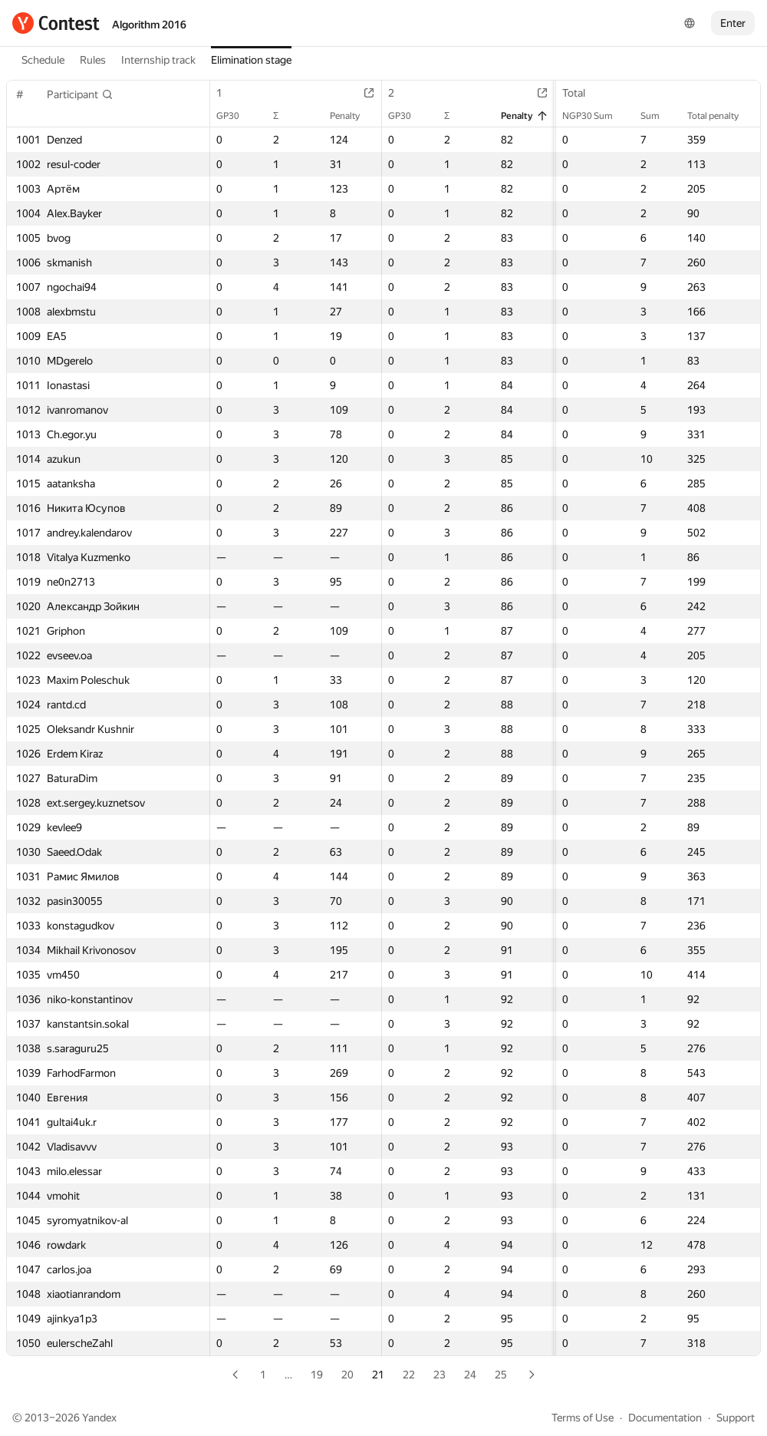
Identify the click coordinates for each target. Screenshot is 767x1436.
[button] (80, 94)
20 (347, 1374)
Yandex (99, 1417)
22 (409, 1374)
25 (501, 1374)
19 (317, 1374)
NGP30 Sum (595, 116)
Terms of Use (582, 1417)
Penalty (352, 116)
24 (470, 1374)
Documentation (665, 1417)
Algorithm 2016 (149, 24)
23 (439, 1374)
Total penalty (720, 116)
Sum (657, 116)
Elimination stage (251, 60)
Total (581, 93)
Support (735, 1417)
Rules (93, 60)
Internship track (158, 60)
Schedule (42, 60)
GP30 (235, 116)
